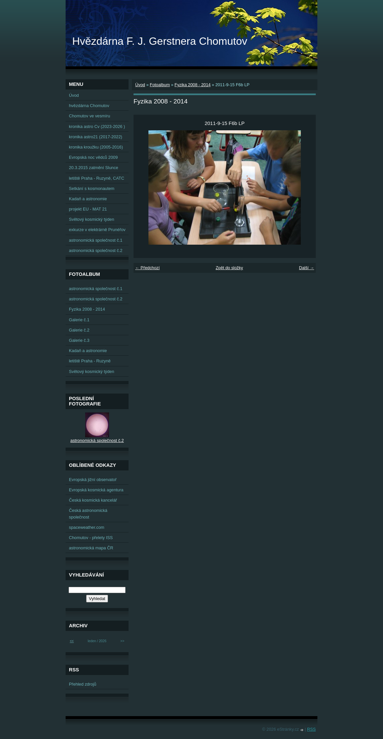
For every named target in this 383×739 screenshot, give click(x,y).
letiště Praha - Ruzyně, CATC (96, 178)
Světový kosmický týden (91, 219)
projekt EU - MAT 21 (88, 209)
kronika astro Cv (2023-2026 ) (97, 126)
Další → (306, 267)
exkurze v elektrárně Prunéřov (97, 229)
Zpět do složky (229, 267)
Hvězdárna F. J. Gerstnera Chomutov (159, 41)
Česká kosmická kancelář (93, 500)
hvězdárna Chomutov (89, 105)
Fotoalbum (160, 84)
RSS (311, 729)
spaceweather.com (86, 527)
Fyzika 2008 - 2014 (193, 84)
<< (72, 641)
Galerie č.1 (79, 319)
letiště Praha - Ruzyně (90, 360)
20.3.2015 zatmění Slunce (93, 167)
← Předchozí (147, 267)
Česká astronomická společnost (88, 513)
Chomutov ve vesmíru (89, 115)
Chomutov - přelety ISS (91, 537)
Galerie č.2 (79, 330)
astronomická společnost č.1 (95, 240)
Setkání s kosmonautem (91, 188)
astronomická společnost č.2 (95, 250)
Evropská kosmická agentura (96, 489)
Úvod (140, 84)
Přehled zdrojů (82, 684)
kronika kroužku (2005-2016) (96, 147)
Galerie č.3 (79, 340)
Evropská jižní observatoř (93, 479)
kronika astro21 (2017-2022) (95, 136)
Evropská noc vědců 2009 (93, 157)
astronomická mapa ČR (91, 547)
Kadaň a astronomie (88, 198)
